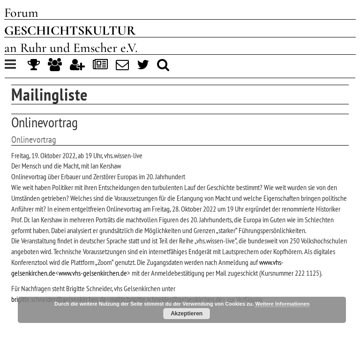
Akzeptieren (186, 313)
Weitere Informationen (282, 304)
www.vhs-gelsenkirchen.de (93, 273)
